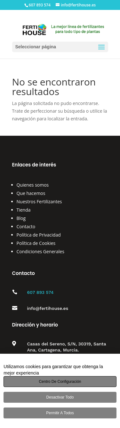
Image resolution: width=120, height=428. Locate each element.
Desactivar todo (60, 397)
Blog (21, 218)
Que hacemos (31, 193)
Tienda (24, 210)
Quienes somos (33, 185)
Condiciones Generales (40, 251)
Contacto (26, 226)
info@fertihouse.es (47, 308)
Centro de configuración (60, 381)
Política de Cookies (36, 243)
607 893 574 (40, 292)
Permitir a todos (60, 413)
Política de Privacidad (39, 235)
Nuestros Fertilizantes (39, 201)
